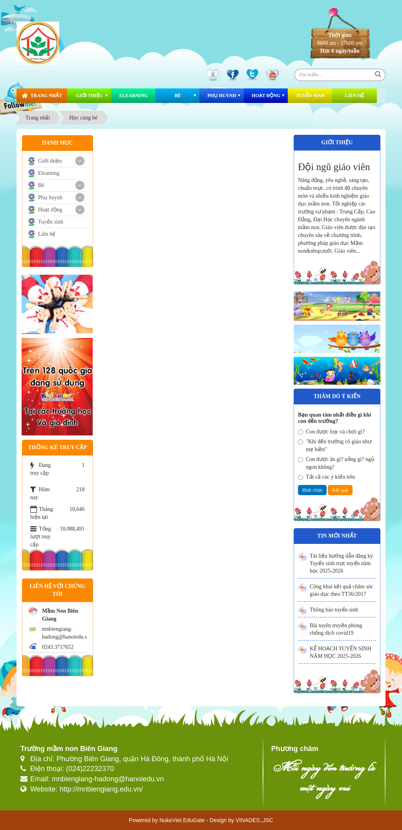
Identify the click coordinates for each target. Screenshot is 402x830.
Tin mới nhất (337, 536)
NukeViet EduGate (182, 820)
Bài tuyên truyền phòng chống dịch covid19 (336, 629)
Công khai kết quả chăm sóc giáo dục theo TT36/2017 (341, 590)
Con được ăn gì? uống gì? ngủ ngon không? (336, 463)
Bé (178, 95)
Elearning (133, 95)
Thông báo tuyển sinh (334, 610)
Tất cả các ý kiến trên (326, 477)
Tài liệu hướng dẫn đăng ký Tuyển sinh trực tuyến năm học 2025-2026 (341, 563)
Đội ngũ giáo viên (334, 167)
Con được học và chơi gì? (331, 432)
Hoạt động (266, 95)
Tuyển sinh (310, 95)
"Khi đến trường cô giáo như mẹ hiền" (334, 445)
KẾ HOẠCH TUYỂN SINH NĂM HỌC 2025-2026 (340, 652)
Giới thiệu (89, 95)
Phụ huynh (221, 95)
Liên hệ (354, 95)
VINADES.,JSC (254, 820)
